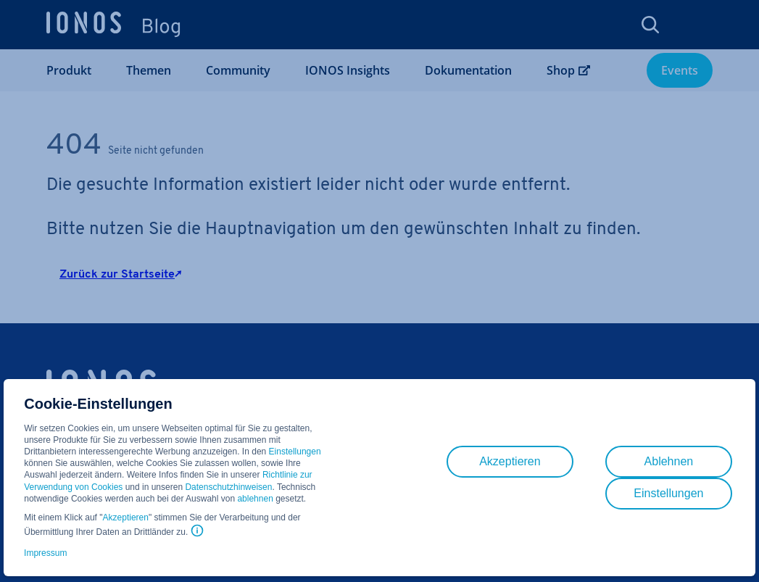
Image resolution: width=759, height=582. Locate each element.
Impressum (45, 553)
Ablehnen (669, 461)
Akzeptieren (126, 517)
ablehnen (255, 499)
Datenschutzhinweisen (228, 487)
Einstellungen (295, 451)
